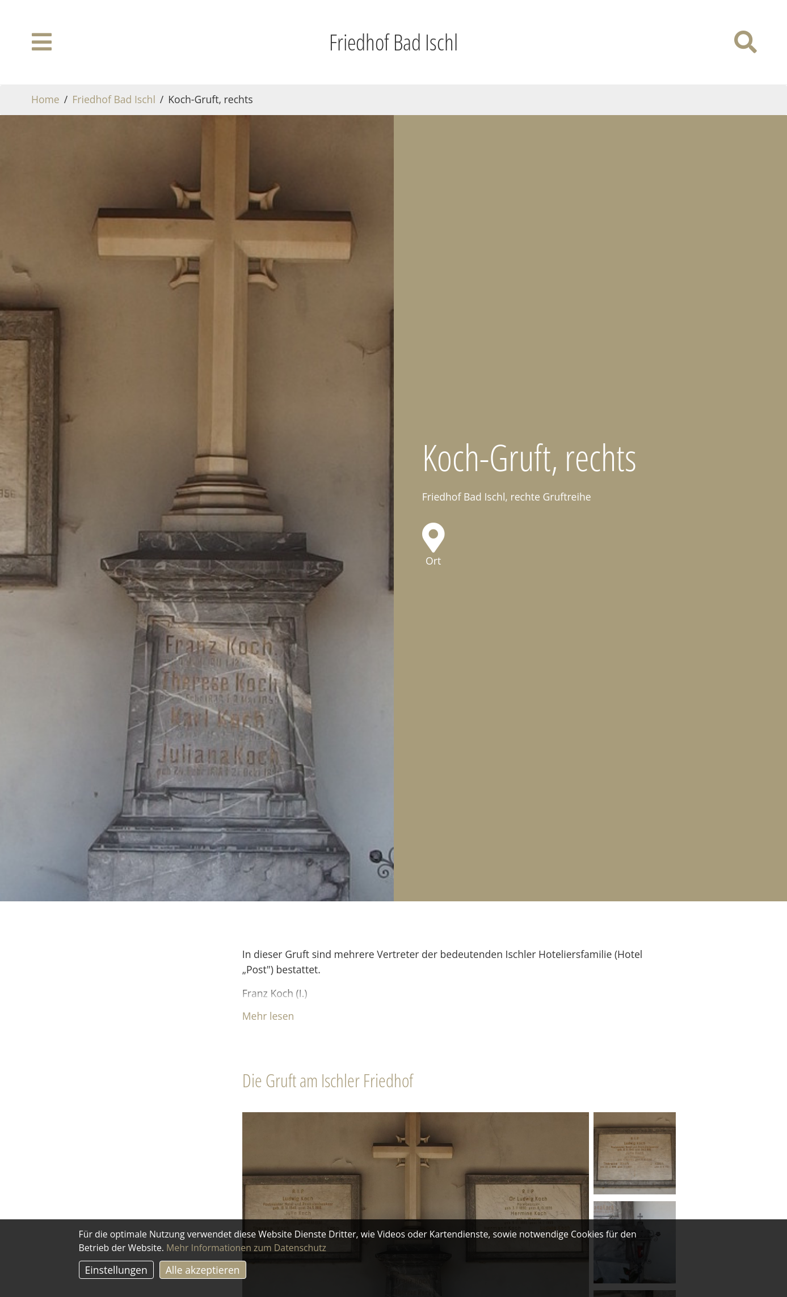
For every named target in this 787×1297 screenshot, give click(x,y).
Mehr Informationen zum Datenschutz (246, 1247)
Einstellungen (116, 1270)
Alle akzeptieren (203, 1270)
